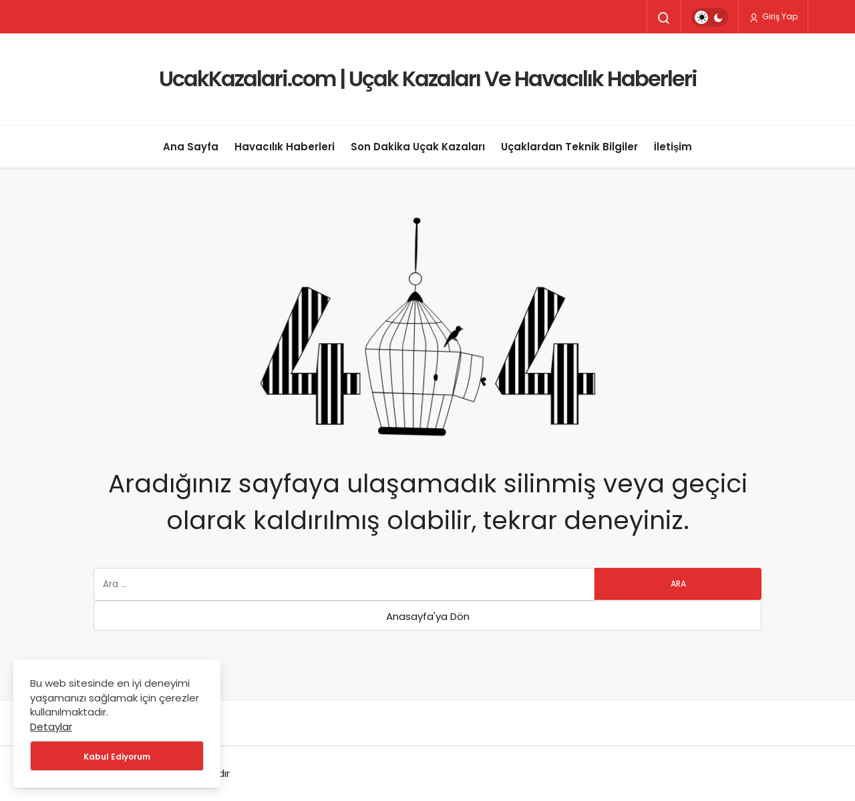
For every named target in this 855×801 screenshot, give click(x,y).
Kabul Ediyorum (116, 756)
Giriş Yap (773, 17)
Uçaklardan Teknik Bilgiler (569, 147)
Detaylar (51, 726)
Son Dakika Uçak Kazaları (418, 147)
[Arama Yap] (664, 18)
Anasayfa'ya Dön (428, 616)
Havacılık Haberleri (284, 147)
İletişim (673, 147)
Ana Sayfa (190, 147)
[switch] (709, 17)
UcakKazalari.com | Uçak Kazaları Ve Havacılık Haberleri (428, 78)
